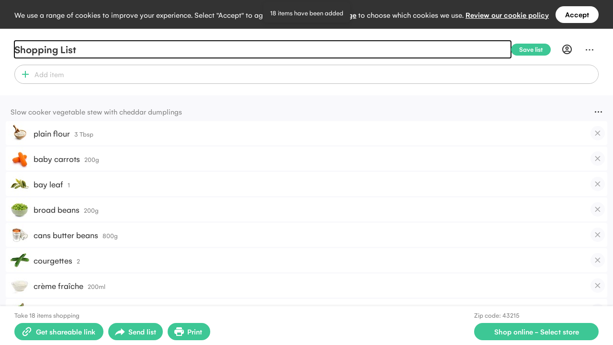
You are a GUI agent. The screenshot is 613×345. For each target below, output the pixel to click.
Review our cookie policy (507, 14)
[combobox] (315, 74)
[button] (23, 74)
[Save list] (534, 50)
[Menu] (589, 49)
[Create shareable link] (58, 331)
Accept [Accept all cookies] (577, 14)
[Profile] (567, 49)
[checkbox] (597, 133)
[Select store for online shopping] (536, 331)
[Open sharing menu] (135, 331)
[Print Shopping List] (189, 331)
